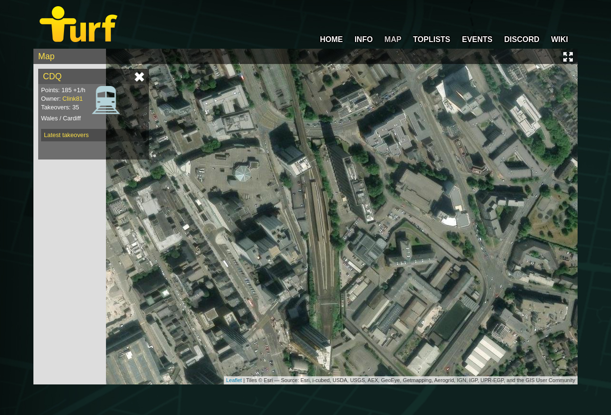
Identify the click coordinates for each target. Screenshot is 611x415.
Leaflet (234, 380)
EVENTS (477, 39)
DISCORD (521, 39)
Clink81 (73, 98)
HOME (331, 39)
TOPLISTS (431, 39)
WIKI (559, 39)
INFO (364, 39)
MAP (392, 39)
